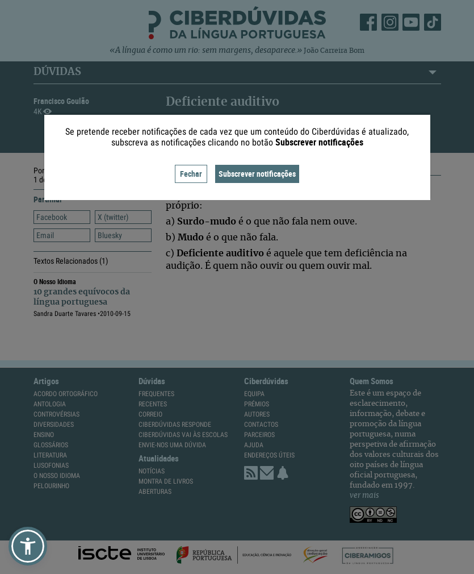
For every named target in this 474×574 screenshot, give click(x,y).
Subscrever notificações (257, 173)
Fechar (191, 173)
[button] (27, 546)
